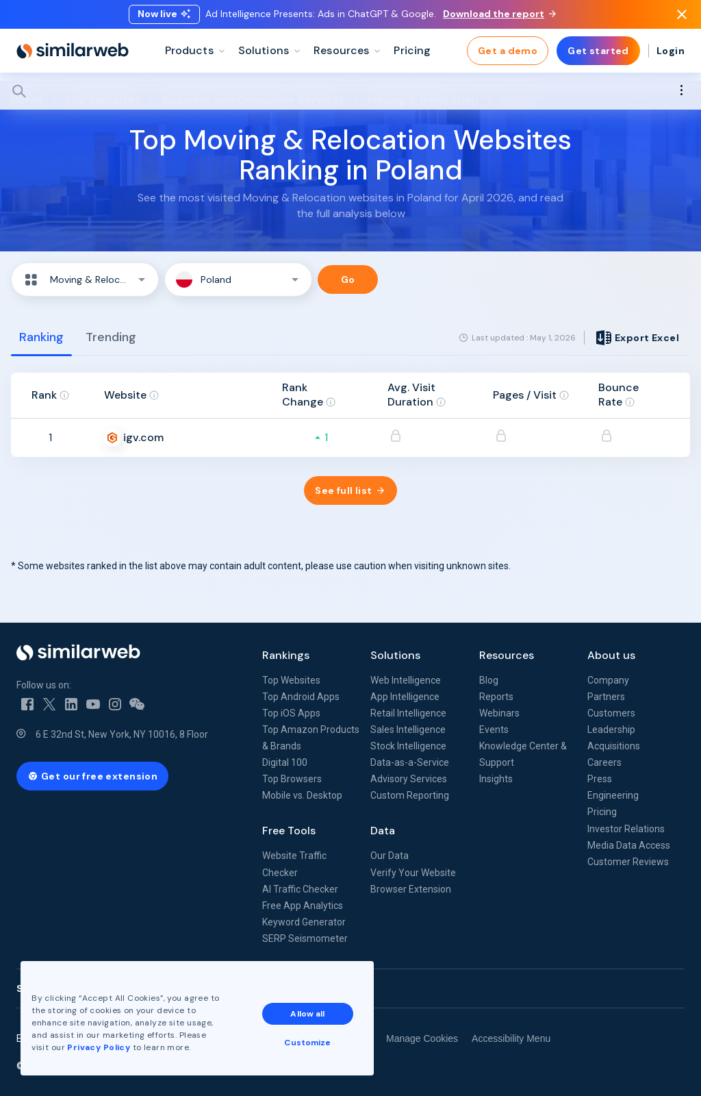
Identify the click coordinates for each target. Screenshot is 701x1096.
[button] (85, 279)
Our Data (389, 855)
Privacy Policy (98, 1047)
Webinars (499, 713)
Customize (307, 1042)
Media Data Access (628, 845)
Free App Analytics (302, 905)
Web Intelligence (405, 680)
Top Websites (291, 680)
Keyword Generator (304, 922)
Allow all (307, 1013)
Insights (496, 778)
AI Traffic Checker (300, 889)
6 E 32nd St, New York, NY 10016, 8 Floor (122, 734)
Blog (488, 680)
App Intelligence (404, 696)
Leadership (611, 729)
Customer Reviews (628, 861)
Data (382, 830)
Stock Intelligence (408, 745)
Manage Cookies (422, 1038)
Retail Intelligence (408, 713)
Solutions (395, 655)
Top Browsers (292, 778)
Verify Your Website (413, 872)
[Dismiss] (682, 16)
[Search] (350, 95)
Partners (606, 696)
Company (608, 680)
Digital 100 (284, 762)
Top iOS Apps (291, 713)
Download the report (499, 16)
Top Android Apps (301, 696)
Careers (604, 762)
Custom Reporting (409, 795)
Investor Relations (626, 828)
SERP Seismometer (305, 938)
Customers (611, 713)
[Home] (72, 55)
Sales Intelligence (408, 729)
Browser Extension (410, 889)
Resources (506, 655)
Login (671, 55)
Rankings (285, 655)
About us (611, 655)
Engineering (613, 795)
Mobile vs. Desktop (302, 795)
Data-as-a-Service (409, 762)
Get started (598, 55)
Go (348, 279)
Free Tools (289, 830)
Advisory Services (408, 778)
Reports (496, 696)
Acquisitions (613, 745)
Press (599, 778)
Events (494, 729)
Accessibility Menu (511, 1038)
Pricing (602, 811)
